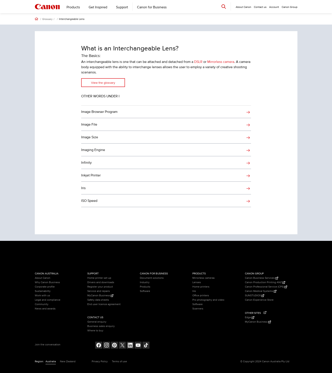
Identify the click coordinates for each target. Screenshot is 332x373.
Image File (89, 124)
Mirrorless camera (220, 62)
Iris (83, 188)
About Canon (42, 278)
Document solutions (152, 278)
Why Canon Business (47, 282)
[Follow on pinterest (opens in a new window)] (114, 346)
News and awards (45, 308)
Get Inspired (98, 7)
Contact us (260, 7)
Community (41, 304)
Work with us (42, 295)
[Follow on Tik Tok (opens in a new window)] (145, 346)
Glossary (47, 19)
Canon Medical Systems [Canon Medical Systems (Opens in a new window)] (260, 291)
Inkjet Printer (91, 175)
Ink (194, 291)
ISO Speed (89, 201)
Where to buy (95, 330)
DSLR (198, 62)
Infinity (86, 162)
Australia (51, 361)
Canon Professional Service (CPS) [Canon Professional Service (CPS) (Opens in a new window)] (266, 286)
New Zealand (68, 361)
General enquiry (96, 321)
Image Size (89, 137)
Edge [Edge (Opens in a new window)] (249, 317)
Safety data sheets (98, 300)
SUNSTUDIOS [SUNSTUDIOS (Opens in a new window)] (254, 295)
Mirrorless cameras (203, 278)
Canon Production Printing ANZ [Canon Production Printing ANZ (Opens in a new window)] (265, 282)
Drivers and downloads (100, 282)
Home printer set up (99, 278)
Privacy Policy (100, 361)
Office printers (200, 295)
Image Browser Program (99, 112)
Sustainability (43, 291)
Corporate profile (45, 286)
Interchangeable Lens (71, 19)
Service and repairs (98, 291)
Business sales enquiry (101, 326)
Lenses (196, 282)
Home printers (200, 286)
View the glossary (103, 83)
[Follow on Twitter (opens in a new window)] (122, 346)
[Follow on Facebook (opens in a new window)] (98, 346)
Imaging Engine (93, 150)
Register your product (100, 286)
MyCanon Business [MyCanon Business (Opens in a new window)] (100, 295)
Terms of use (119, 361)
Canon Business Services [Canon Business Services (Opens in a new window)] (261, 278)
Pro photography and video (208, 300)
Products (73, 7)
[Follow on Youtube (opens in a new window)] (138, 346)
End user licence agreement (104, 304)
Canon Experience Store (259, 300)
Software (145, 291)
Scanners (197, 308)
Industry (144, 282)
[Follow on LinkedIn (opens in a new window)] (130, 346)
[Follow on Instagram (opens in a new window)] (106, 346)
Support (122, 7)
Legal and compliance (47, 300)
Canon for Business (152, 7)
